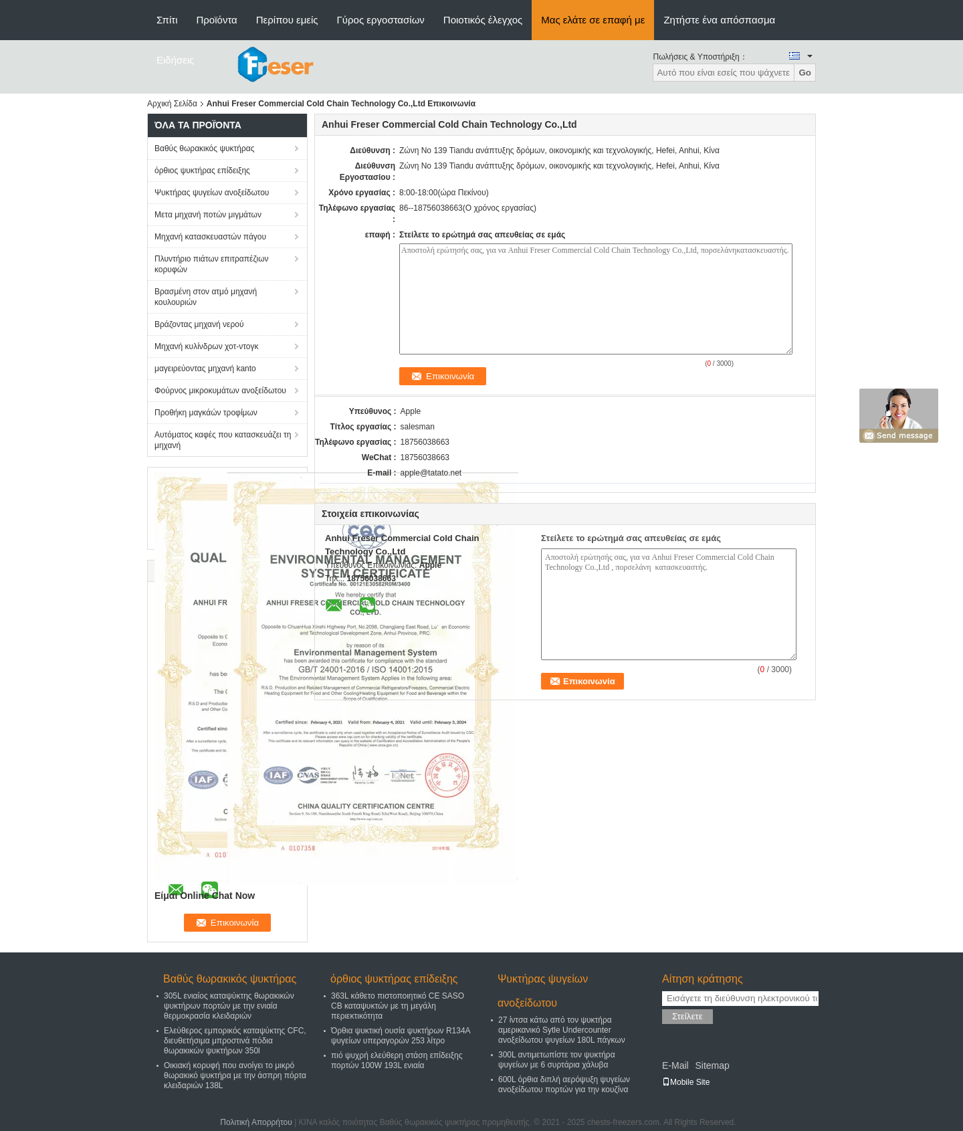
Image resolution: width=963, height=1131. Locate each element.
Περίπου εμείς (287, 19)
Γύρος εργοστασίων (381, 19)
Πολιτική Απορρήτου (256, 1122)
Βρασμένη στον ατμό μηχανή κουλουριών (205, 297)
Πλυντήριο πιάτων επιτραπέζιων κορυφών (211, 264)
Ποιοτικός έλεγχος (482, 19)
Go (804, 73)
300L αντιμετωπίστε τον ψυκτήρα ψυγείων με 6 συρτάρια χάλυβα (556, 1059)
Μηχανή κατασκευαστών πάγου (210, 236)
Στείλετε (687, 1016)
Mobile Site (686, 1082)
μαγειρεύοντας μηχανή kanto (205, 368)
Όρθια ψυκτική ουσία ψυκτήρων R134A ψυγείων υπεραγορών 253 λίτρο (400, 1035)
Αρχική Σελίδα (172, 103)
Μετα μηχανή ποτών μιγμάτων (207, 214)
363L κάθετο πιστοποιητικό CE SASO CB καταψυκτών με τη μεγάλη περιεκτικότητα (397, 1006)
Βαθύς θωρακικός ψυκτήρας (204, 148)
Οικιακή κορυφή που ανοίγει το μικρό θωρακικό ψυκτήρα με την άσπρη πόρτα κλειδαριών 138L (235, 1075)
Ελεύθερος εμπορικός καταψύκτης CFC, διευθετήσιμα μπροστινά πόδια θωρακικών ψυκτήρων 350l (235, 1040)
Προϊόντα (217, 19)
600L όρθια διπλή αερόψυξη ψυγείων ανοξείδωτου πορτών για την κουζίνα (564, 1084)
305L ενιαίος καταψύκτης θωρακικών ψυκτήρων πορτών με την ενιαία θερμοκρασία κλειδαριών (229, 1006)
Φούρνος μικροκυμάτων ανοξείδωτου (220, 390)
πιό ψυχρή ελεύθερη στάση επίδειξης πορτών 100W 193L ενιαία (396, 1060)
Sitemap (712, 1065)
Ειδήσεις (175, 60)
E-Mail (675, 1065)
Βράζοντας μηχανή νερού (198, 324)
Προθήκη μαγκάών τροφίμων (205, 412)
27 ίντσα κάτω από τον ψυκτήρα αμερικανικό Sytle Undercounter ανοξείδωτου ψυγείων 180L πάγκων (561, 1030)
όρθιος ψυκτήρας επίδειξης (202, 170)
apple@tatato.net (431, 473)
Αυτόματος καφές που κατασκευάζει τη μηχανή (223, 440)
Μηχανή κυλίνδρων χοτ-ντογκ (206, 346)
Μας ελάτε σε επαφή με (593, 19)
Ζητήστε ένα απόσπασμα (719, 19)
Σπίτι (167, 19)
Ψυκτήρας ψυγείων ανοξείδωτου (211, 192)
